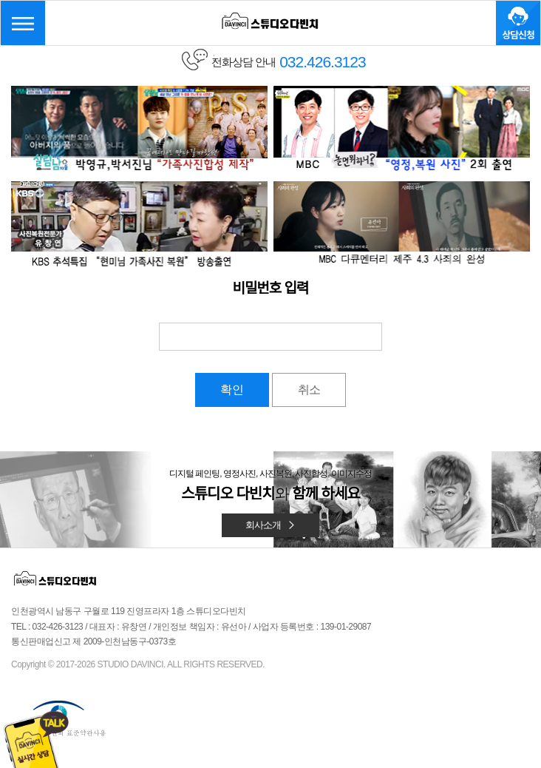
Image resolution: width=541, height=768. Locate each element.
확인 (232, 389)
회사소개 (270, 524)
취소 (309, 389)
